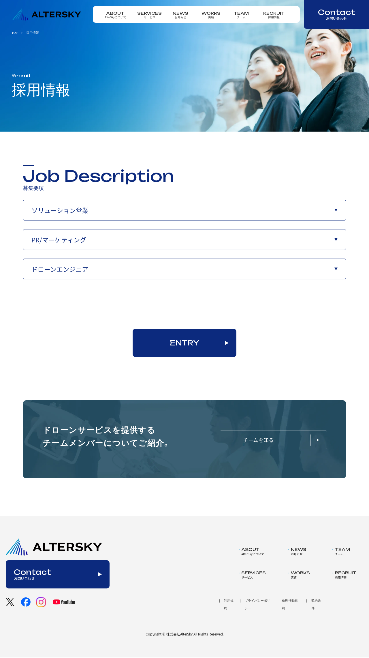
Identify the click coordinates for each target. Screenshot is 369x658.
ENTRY (184, 343)
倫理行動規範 (290, 604)
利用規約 (229, 604)
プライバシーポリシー (257, 604)
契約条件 (316, 604)
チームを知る (274, 440)
